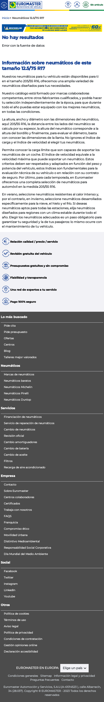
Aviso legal (11, 626)
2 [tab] (46, 28)
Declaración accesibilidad (21, 651)
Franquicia (11, 522)
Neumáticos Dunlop (17, 399)
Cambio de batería (16, 448)
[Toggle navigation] (4, 5)
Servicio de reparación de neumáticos (29, 423)
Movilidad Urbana (15, 535)
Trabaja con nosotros (18, 510)
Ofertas (9, 338)
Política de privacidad (18, 632)
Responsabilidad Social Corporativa (27, 547)
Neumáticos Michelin (18, 387)
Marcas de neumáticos (19, 374)
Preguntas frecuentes (44, 680)
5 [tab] (63, 28)
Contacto (10, 484)
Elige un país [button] (73, 668)
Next (99, 28)
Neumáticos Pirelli (16, 393)
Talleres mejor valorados (20, 357)
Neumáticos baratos (17, 380)
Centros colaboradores (19, 497)
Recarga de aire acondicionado (24, 467)
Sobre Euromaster (16, 491)
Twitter (8, 577)
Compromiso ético (16, 528)
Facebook (10, 571)
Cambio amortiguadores (20, 442)
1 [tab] (40, 28)
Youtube (9, 596)
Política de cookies (16, 613)
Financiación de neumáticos (23, 417)
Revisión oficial (14, 436)
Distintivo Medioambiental (22, 541)
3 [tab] (52, 28)
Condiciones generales (23, 676)
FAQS (8, 516)
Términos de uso (15, 620)
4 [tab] (58, 28)
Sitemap (46, 676)
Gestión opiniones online (20, 645)
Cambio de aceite (15, 454)
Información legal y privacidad (74, 676)
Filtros (8, 461)
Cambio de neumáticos (19, 429)
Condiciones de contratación (23, 639)
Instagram (11, 584)
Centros (9, 344)
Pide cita (10, 325)
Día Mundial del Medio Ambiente (26, 554)
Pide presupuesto (15, 332)
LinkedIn (9, 590)
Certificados (12, 503)
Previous (5, 28)
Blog (7, 351)
